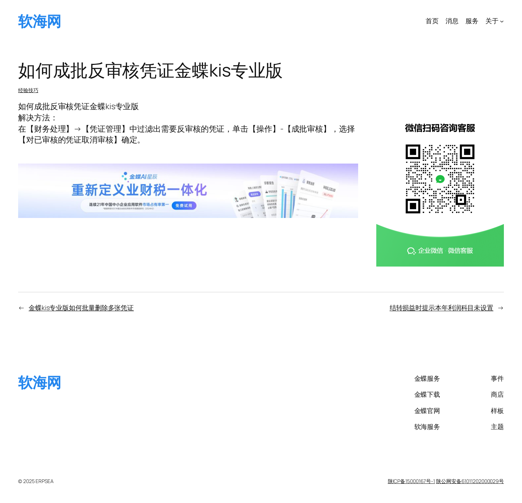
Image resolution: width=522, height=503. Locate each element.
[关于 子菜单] (502, 21)
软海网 (39, 21)
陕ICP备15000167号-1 (411, 481)
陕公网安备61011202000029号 (470, 481)
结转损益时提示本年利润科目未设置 (441, 307)
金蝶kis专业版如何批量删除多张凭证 (81, 307)
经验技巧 (28, 90)
